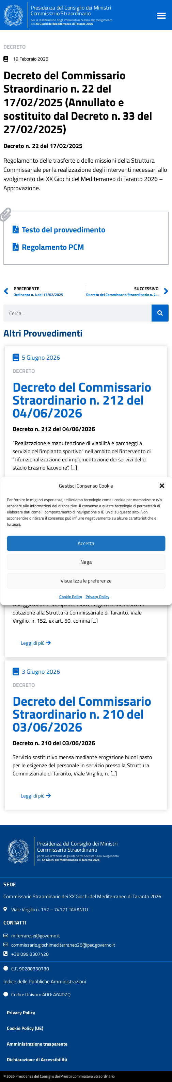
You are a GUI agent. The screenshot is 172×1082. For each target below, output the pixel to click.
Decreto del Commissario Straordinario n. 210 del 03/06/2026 (82, 714)
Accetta (86, 543)
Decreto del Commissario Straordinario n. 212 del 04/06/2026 (82, 400)
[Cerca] (160, 313)
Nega (86, 562)
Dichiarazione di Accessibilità (37, 1059)
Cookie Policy (70, 596)
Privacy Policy (97, 596)
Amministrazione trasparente (37, 1043)
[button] (161, 485)
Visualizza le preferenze (86, 581)
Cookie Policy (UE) (25, 1028)
